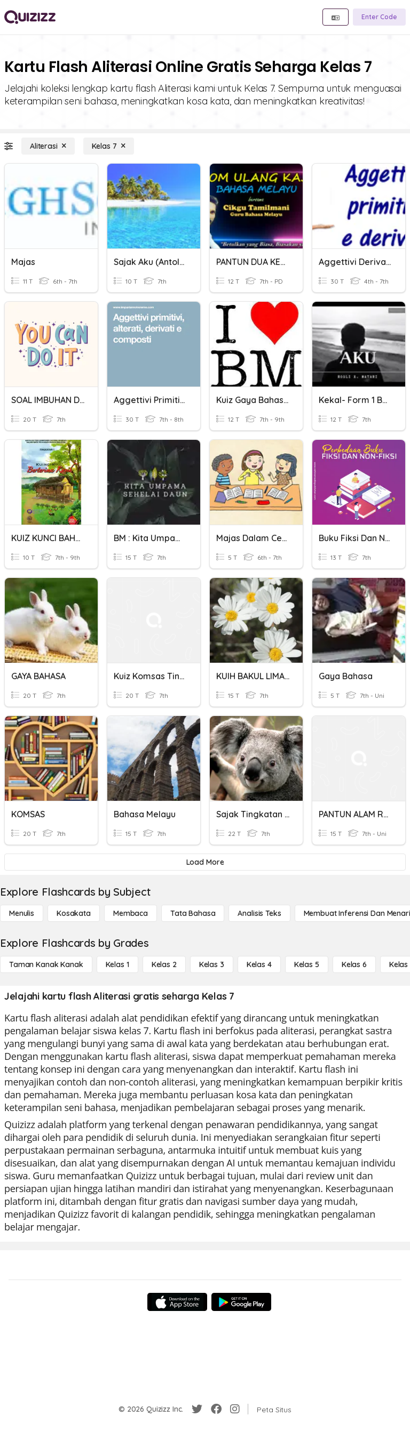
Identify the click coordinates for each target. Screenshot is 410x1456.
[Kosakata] (74, 913)
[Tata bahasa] (192, 913)
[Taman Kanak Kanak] (46, 964)
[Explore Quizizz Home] (30, 17)
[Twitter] (197, 1409)
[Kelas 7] (108, 146)
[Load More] (205, 862)
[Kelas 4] (259, 964)
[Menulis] (21, 913)
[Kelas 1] (117, 964)
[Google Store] (241, 1302)
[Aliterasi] (48, 146)
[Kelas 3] (211, 964)
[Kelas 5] (306, 964)
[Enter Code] (379, 17)
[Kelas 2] (164, 964)
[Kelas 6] (354, 964)
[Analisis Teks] (259, 913)
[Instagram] (235, 1409)
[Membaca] (130, 913)
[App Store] (177, 1302)
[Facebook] (216, 1409)
